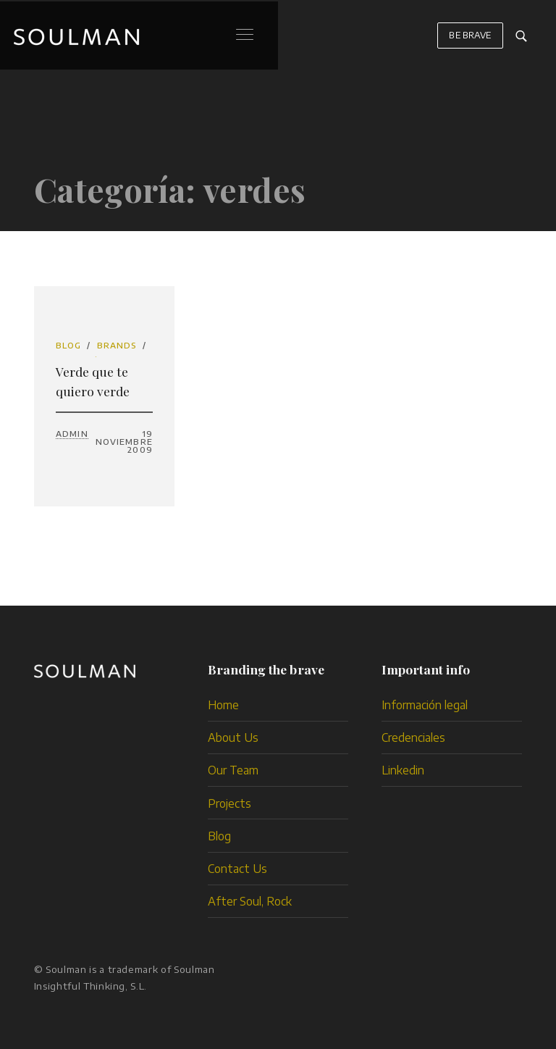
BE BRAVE (470, 41)
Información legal (425, 704)
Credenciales (413, 737)
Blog (68, 345)
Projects (229, 803)
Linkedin (403, 770)
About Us (233, 737)
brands (117, 345)
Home (223, 704)
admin (72, 433)
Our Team (233, 770)
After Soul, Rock (250, 901)
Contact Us (237, 868)
